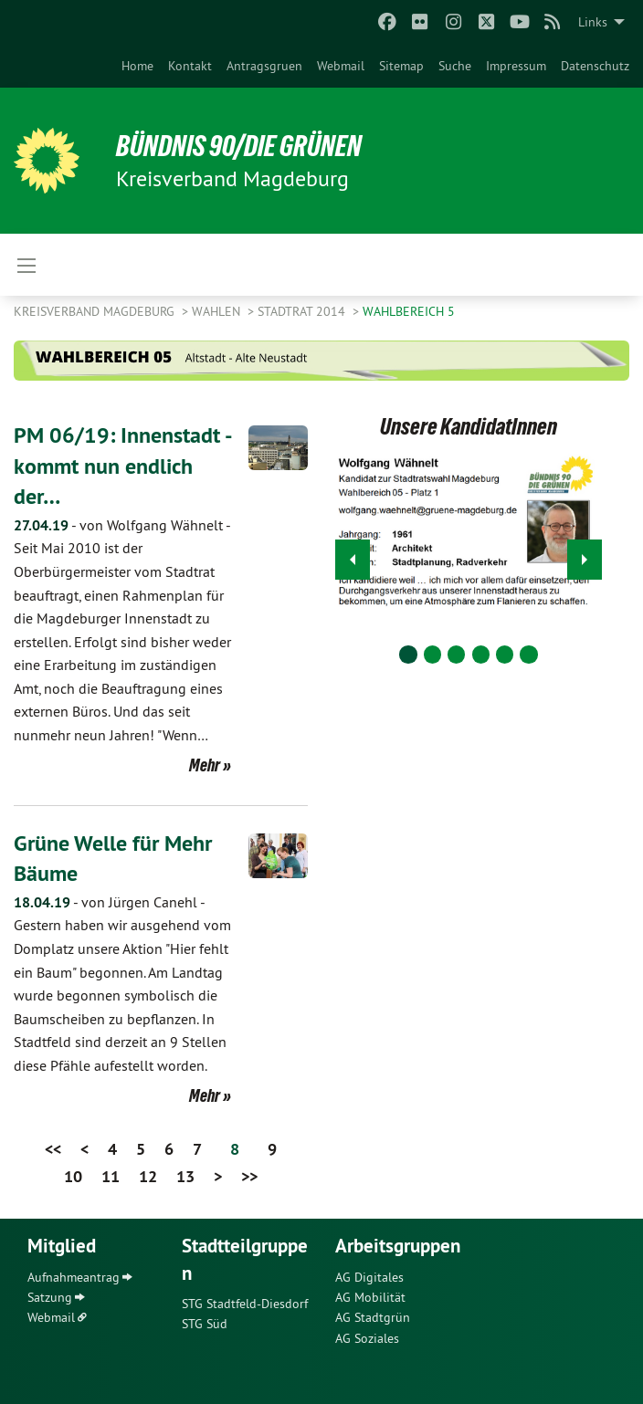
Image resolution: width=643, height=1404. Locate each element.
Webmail (340, 66)
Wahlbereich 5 (409, 311)
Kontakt (190, 66)
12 (148, 1176)
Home (137, 66)
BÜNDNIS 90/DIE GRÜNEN (239, 146)
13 (185, 1176)
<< (53, 1148)
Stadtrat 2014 (303, 311)
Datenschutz (595, 66)
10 (73, 1176)
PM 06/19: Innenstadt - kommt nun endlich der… (122, 465)
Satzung (49, 1297)
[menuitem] (137, 66)
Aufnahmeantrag (73, 1277)
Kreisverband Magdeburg (96, 311)
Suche (454, 66)
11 (110, 1176)
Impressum (516, 66)
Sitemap (401, 66)
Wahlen (218, 311)
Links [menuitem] (592, 22)
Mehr (204, 765)
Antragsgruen (264, 66)
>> (249, 1176)
